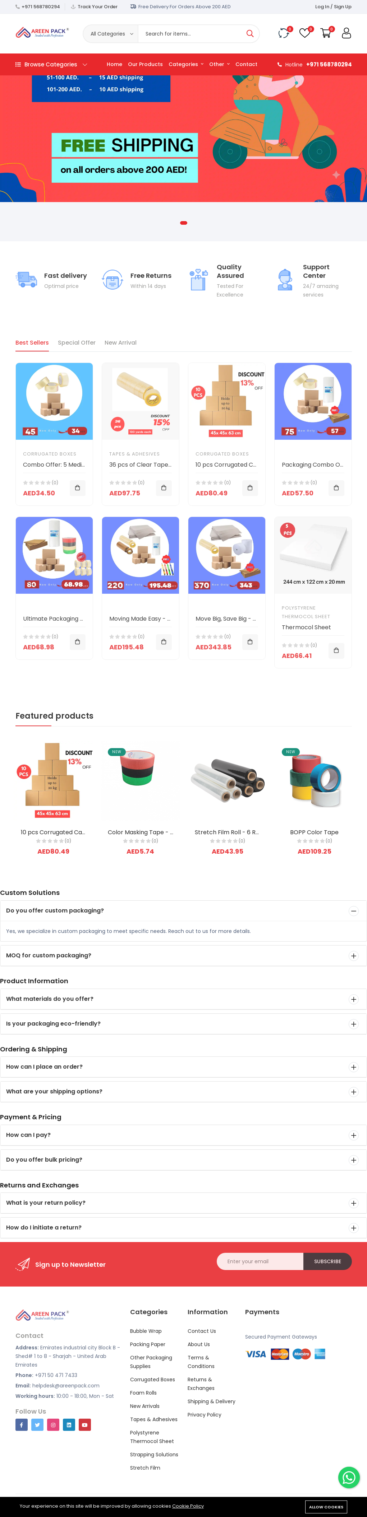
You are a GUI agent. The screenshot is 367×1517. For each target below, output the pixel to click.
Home (114, 64)
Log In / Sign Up (333, 6)
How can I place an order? (44, 1067)
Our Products (145, 64)
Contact (246, 64)
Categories (186, 64)
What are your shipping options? (54, 1091)
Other (219, 64)
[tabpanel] (183, 110)
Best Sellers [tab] (32, 343)
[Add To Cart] (78, 488)
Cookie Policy (188, 1506)
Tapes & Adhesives (134, 454)
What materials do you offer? (49, 999)
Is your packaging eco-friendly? (53, 1023)
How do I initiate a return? (44, 1227)
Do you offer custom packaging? (55, 910)
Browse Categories (51, 64)
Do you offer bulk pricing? (44, 1160)
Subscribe (327, 1261)
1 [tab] (183, 223)
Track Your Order (98, 6)
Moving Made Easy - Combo (148, 619)
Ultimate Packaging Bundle (61, 619)
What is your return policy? (46, 1203)
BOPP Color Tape (314, 832)
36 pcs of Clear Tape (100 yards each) (163, 465)
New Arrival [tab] (121, 343)
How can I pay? (28, 1135)
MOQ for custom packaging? (48, 955)
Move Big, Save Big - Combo (235, 619)
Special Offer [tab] (77, 343)
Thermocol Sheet (306, 627)
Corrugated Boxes (50, 454)
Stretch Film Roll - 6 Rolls (230, 832)
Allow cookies (326, 1507)
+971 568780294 (41, 6)
